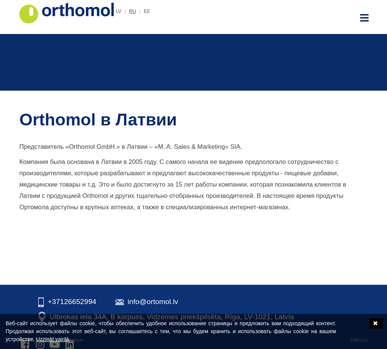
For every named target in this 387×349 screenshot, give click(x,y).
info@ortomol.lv (153, 302)
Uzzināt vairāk (52, 339)
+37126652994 (72, 302)
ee (147, 11)
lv (118, 11)
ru (132, 11)
